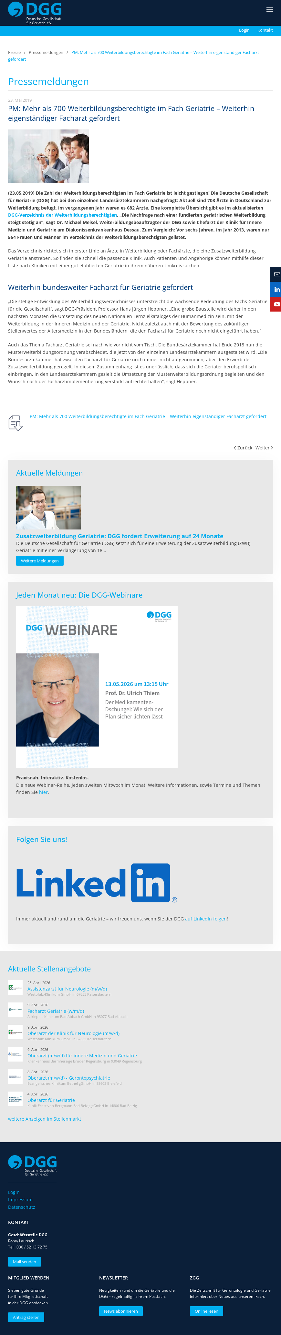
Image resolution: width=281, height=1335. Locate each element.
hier (43, 792)
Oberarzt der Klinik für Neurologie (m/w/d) (73, 1033)
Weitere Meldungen (40, 561)
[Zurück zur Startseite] (34, 13)
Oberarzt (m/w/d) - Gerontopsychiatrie (68, 1078)
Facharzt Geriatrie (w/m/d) (55, 1011)
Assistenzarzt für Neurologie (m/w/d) (67, 989)
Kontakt (265, 30)
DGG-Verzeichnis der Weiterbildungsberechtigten (62, 215)
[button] (269, 13)
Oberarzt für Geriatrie (51, 1100)
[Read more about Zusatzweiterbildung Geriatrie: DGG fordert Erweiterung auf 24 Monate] (48, 507)
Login (244, 30)
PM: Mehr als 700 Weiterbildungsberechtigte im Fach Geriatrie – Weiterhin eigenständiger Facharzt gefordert (148, 416)
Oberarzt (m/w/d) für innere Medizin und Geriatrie (82, 1056)
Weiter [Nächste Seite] (264, 448)
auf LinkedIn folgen (206, 919)
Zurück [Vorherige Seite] (243, 448)
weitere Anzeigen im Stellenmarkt (44, 1119)
